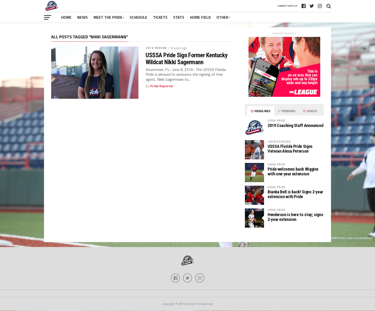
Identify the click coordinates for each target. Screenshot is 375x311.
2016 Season (156, 48)
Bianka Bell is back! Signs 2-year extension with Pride (295, 194)
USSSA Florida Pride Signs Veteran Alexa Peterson (290, 149)
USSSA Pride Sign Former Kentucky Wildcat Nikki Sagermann (186, 58)
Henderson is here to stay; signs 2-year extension (295, 217)
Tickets (160, 17)
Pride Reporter (161, 86)
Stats (178, 17)
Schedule (138, 17)
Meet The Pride (108, 17)
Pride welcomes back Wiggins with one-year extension (293, 171)
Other (222, 17)
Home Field (200, 17)
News (82, 17)
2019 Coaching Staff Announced (295, 125)
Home (66, 17)
